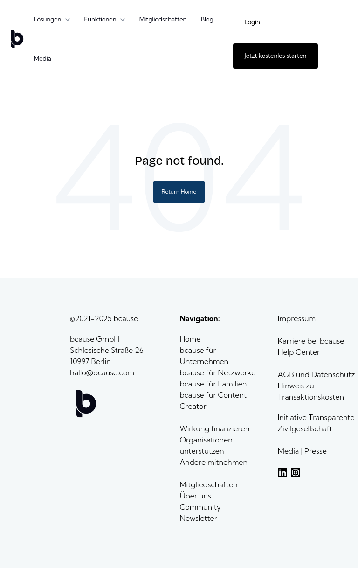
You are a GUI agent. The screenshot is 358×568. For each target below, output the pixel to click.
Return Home (179, 191)
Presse (315, 451)
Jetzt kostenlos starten (276, 55)
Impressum (297, 318)
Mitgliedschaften (163, 19)
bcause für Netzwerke (217, 372)
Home (190, 339)
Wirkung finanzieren (214, 428)
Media (42, 58)
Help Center (299, 352)
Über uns (196, 495)
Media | (291, 451)
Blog (207, 19)
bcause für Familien (213, 383)
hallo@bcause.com (102, 372)
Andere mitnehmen (214, 462)
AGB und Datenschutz (316, 374)
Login (252, 22)
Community (199, 507)
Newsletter (198, 518)
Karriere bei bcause (311, 340)
